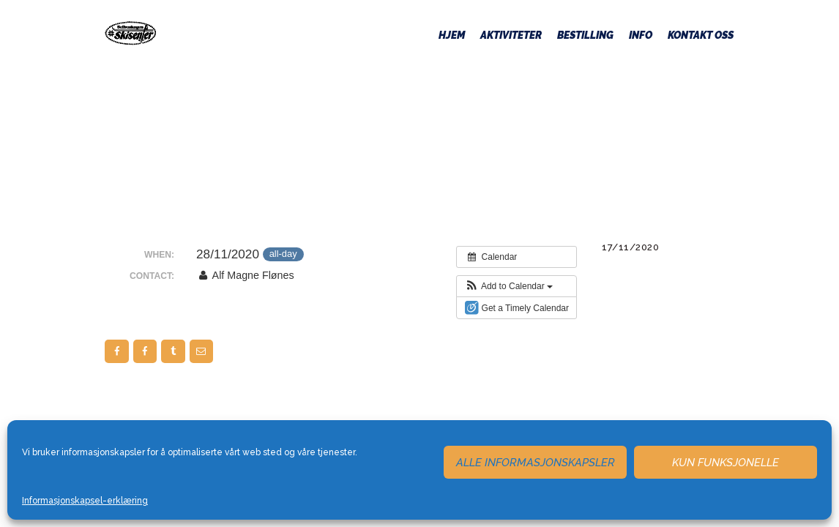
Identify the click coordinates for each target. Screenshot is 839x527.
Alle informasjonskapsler (535, 462)
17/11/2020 (630, 247)
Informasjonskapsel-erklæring (85, 501)
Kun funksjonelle (725, 462)
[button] (508, 286)
